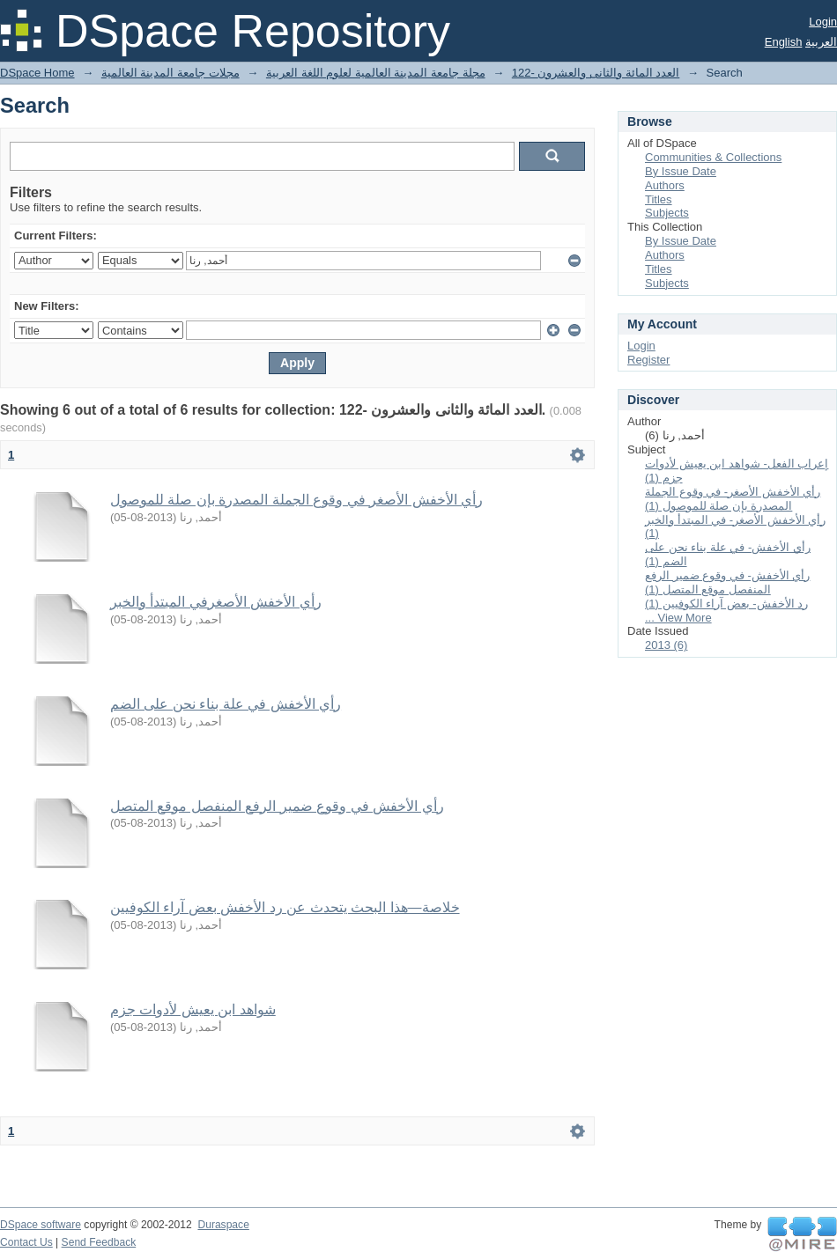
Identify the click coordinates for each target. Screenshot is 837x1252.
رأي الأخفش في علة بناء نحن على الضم (225, 703)
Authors (665, 185)
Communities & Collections (713, 157)
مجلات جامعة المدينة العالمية (170, 72)
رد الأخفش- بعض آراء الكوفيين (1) (726, 603)
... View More (678, 617)
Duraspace (222, 1225)
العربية (821, 41)
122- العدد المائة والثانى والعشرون (595, 72)
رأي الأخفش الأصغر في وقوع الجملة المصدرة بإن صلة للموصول (296, 499)
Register (648, 359)
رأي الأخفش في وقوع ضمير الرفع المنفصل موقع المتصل (277, 806)
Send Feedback (99, 1242)
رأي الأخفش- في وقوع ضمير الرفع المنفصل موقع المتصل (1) (727, 582)
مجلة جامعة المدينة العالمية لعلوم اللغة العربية (375, 72)
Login (823, 21)
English (784, 41)
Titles (658, 199)
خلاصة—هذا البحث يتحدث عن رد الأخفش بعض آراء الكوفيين (285, 907)
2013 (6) (666, 645)
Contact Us (26, 1242)
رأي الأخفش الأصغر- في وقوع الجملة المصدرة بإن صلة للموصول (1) (732, 498)
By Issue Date (680, 171)
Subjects (667, 212)
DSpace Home (37, 72)
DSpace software (40, 1225)
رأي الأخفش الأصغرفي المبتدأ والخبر (216, 601)
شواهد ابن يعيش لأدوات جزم (193, 1009)
